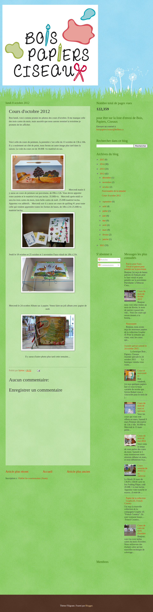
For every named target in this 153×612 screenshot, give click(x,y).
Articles (103, 260)
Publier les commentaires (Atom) (33, 478)
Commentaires (106, 265)
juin (104, 216)
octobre (106, 187)
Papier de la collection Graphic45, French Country (135, 501)
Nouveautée (131, 324)
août (104, 206)
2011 (102, 245)
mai (104, 220)
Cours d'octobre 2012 (111, 195)
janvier (105, 239)
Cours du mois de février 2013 (142, 295)
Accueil (47, 471)
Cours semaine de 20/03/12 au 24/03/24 (142, 470)
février (105, 234)
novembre (107, 182)
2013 (102, 169)
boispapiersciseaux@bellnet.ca (110, 129)
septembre (107, 201)
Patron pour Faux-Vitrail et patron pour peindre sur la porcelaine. (135, 266)
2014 (102, 164)
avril (104, 225)
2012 (102, 173)
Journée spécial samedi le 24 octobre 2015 (135, 347)
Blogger (88, 606)
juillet (105, 211)
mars (104, 230)
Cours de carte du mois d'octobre (142, 529)
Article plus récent (17, 471)
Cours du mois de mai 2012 (142, 438)
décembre (107, 177)
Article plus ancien (78, 471)
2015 (102, 159)
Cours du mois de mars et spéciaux (142, 407)
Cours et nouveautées (142, 373)
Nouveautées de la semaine (114, 191)
